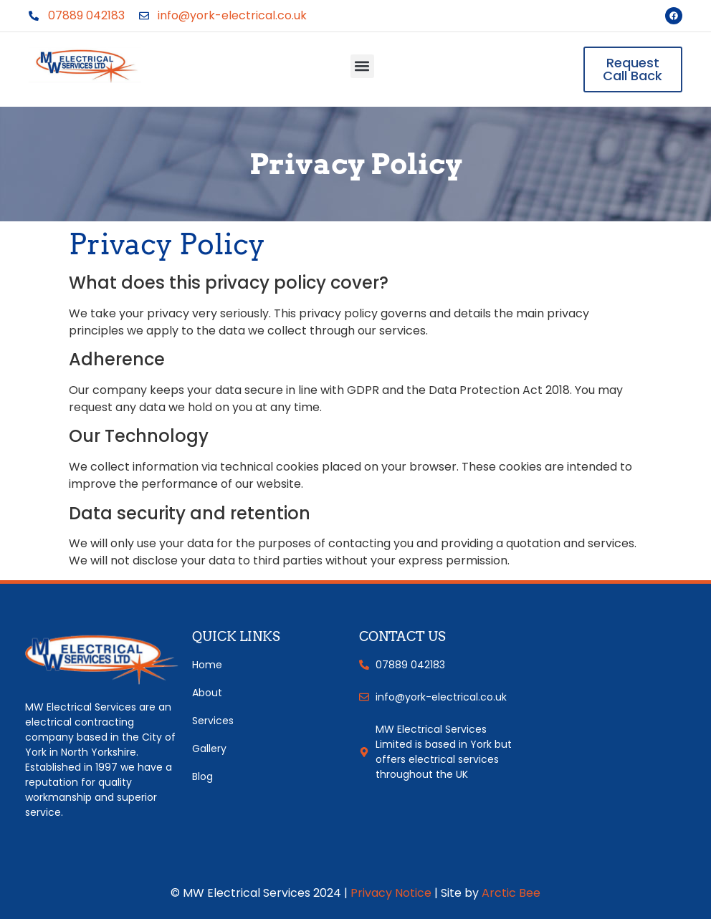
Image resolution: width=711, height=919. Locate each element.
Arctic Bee (511, 893)
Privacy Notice (390, 893)
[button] (362, 66)
